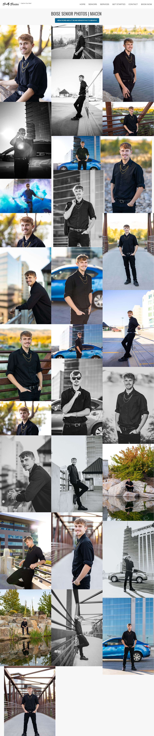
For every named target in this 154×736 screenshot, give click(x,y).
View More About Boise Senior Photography (77, 20)
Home (82, 4)
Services (104, 4)
